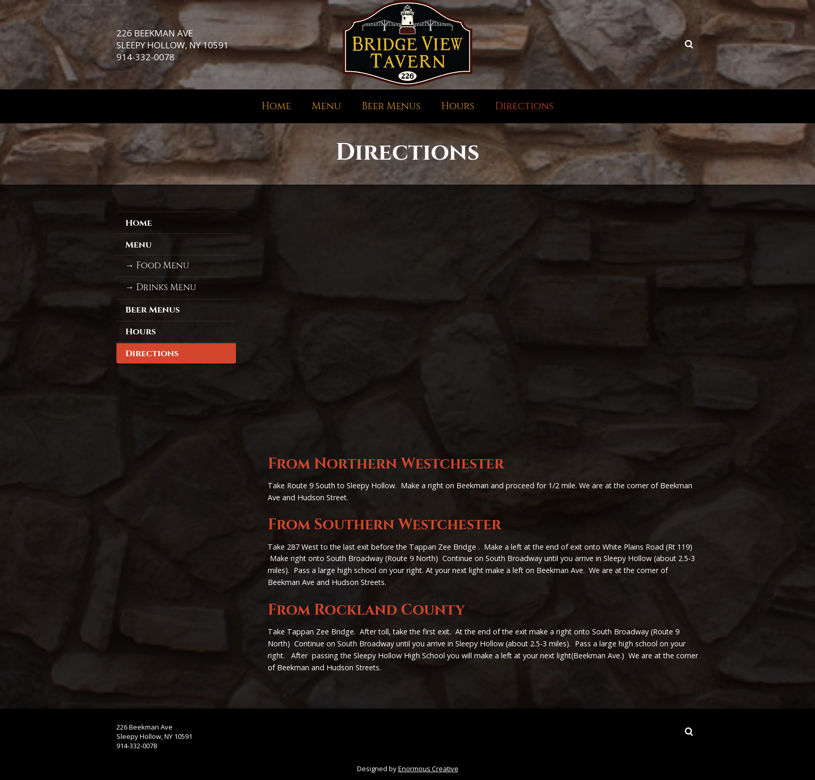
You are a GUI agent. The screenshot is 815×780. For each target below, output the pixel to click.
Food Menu (162, 265)
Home (276, 106)
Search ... (689, 44)
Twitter (630, 44)
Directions (524, 106)
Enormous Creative (428, 768)
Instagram (669, 44)
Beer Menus (391, 106)
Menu (326, 106)
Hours (458, 106)
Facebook (649, 44)
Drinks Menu (166, 287)
